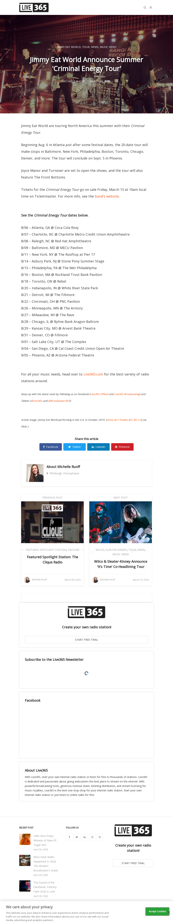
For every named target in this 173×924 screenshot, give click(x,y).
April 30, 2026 (40, 849)
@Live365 (36, 401)
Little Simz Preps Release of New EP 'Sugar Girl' (45, 840)
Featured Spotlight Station (46, 550)
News (94, 47)
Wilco (100, 550)
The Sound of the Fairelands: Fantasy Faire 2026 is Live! (45, 887)
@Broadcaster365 (58, 401)
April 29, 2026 (40, 875)
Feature (73, 550)
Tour (85, 47)
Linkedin (98, 447)
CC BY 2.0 (135, 420)
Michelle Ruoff (68, 466)
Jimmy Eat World (69, 47)
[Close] (169, 912)
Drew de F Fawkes (117, 420)
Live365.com (93, 374)
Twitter (74, 447)
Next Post (120, 497)
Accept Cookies (157, 911)
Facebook (50, 447)
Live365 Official (99, 394)
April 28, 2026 (40, 896)
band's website (107, 196)
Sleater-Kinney (116, 550)
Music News (108, 47)
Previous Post (52, 497)
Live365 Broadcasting (126, 394)
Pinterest (122, 447)
